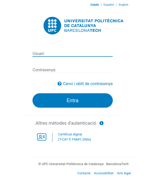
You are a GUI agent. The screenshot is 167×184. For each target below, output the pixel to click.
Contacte (84, 173)
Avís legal (124, 173)
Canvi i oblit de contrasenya (88, 83)
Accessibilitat (104, 173)
